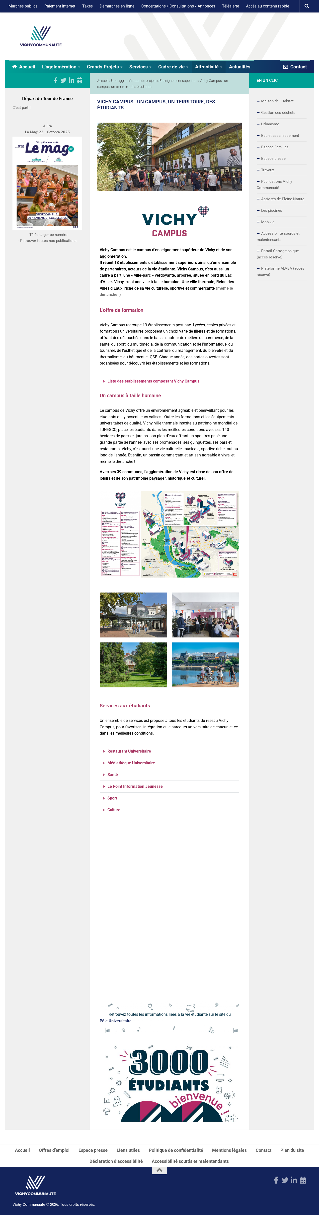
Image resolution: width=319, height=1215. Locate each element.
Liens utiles (128, 1150)
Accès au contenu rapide (267, 6)
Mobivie (267, 222)
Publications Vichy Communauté (274, 184)
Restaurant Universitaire (129, 751)
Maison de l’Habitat (277, 101)
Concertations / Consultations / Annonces (178, 6)
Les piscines (271, 210)
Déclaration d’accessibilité (116, 1161)
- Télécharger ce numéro (47, 249)
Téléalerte (230, 6)
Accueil (27, 67)
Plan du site (292, 1150)
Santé (112, 774)
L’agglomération (59, 67)
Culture (113, 810)
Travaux (267, 170)
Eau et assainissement (280, 135)
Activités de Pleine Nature (282, 199)
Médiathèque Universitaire (131, 763)
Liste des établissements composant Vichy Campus (153, 381)
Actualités (239, 67)
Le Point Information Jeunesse (135, 786)
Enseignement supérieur (178, 81)
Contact (298, 67)
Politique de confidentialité (176, 1150)
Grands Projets (103, 67)
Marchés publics (22, 6)
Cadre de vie (171, 67)
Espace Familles (275, 147)
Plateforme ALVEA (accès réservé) (280, 271)
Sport (112, 798)
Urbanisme (270, 124)
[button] (169, 381)
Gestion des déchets (278, 112)
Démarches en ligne (117, 6)
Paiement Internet (59, 6)
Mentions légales (229, 1150)
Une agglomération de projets (134, 81)
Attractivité (207, 67)
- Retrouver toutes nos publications (47, 255)
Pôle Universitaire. (116, 1020)
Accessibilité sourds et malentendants (278, 236)
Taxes (87, 6)
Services (138, 67)
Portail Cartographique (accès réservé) (278, 254)
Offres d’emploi (54, 1150)
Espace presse (273, 158)
